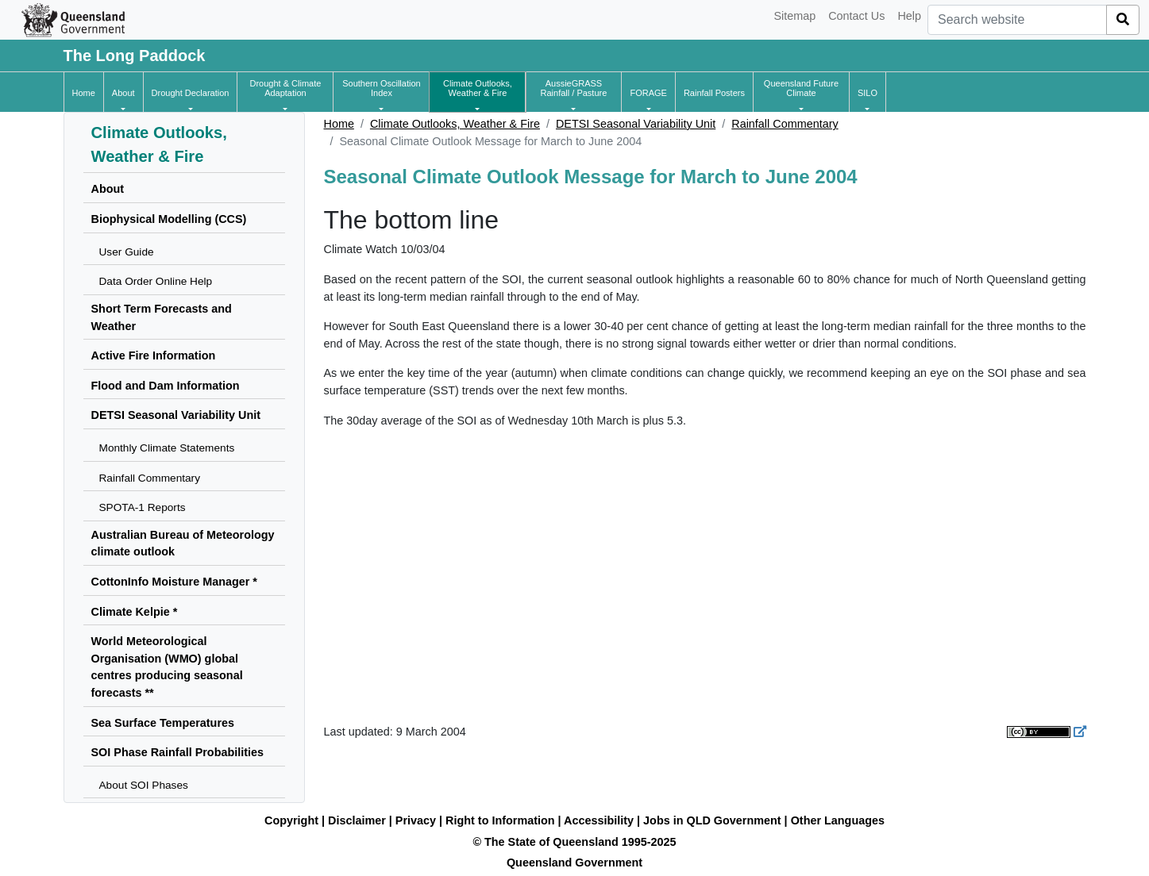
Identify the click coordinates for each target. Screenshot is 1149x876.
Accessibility (599, 820)
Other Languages (838, 820)
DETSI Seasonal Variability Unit (635, 123)
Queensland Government (574, 862)
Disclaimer (357, 820)
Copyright (291, 820)
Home (339, 123)
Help (909, 16)
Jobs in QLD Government (714, 820)
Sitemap (794, 16)
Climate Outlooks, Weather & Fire (455, 123)
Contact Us (856, 16)
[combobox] (1017, 20)
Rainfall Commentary (784, 123)
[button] (123, 93)
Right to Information (499, 820)
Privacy (415, 820)
